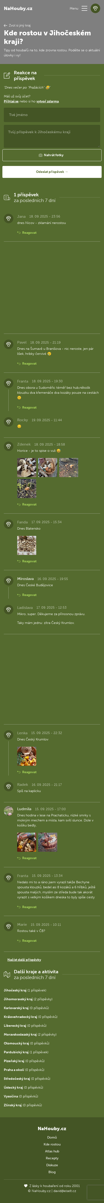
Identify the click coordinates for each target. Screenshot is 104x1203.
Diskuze (52, 1165)
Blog (52, 1172)
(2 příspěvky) (28, 999)
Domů (52, 1137)
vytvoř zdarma (47, 101)
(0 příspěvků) (26, 1008)
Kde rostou (52, 1144)
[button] (84, 8)
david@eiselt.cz (64, 1191)
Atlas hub (52, 1151)
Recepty (52, 1158)
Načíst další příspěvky (24, 960)
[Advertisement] (52, 287)
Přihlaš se (11, 101)
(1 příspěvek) (25, 990)
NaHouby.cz (18, 8)
